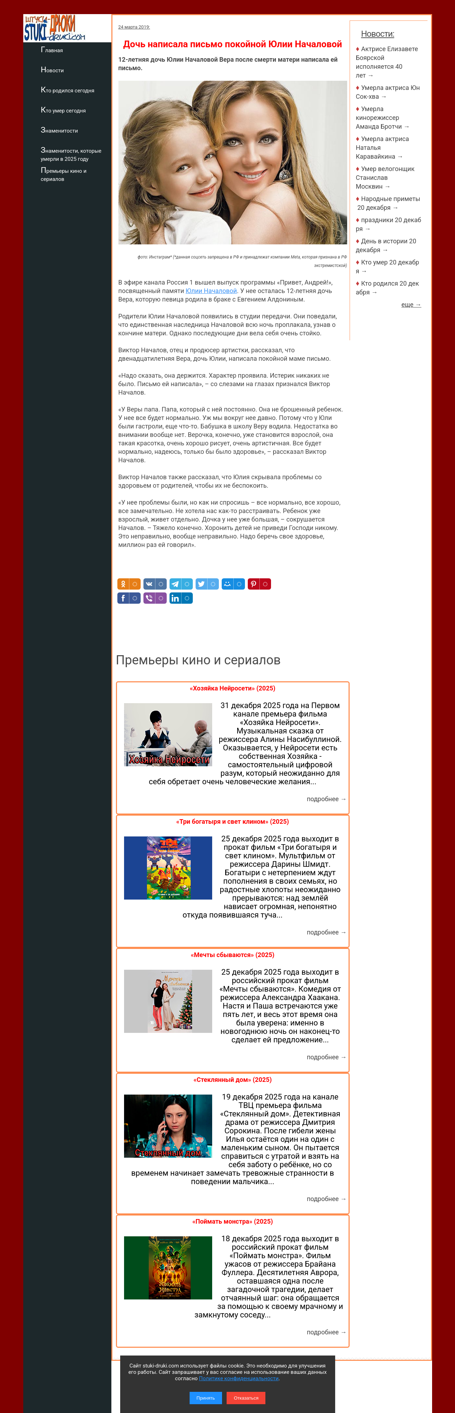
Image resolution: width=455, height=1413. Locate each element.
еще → (411, 304)
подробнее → (326, 799)
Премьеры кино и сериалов (64, 174)
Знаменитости (59, 129)
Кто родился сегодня (67, 89)
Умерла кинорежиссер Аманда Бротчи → (383, 117)
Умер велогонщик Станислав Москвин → (385, 177)
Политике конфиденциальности (239, 1378)
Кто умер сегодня (63, 109)
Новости (52, 69)
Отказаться (246, 1398)
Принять (206, 1398)
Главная (52, 49)
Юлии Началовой (211, 290)
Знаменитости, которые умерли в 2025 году (71, 154)
